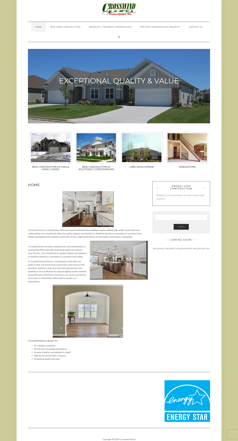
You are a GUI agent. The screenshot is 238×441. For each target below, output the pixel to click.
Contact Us (196, 27)
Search (181, 227)
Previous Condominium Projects (160, 27)
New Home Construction (65, 27)
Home (38, 27)
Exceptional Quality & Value (119, 80)
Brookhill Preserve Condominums (110, 27)
